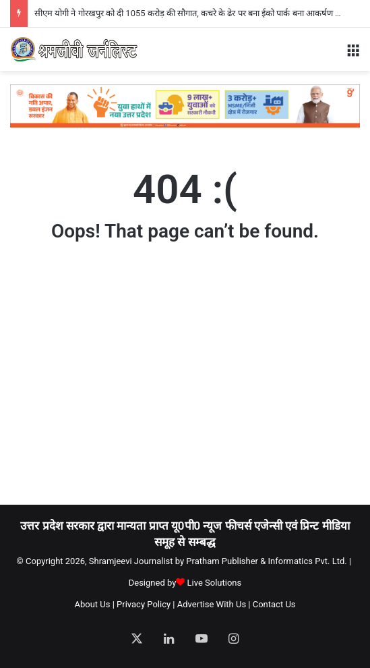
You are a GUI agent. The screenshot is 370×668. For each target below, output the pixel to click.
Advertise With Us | (214, 604)
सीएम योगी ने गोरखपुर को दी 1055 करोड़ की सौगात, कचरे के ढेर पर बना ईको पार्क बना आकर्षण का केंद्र (195, 13)
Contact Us (274, 604)
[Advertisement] (190, 385)
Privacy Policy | (146, 604)
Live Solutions (214, 583)
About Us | (94, 604)
